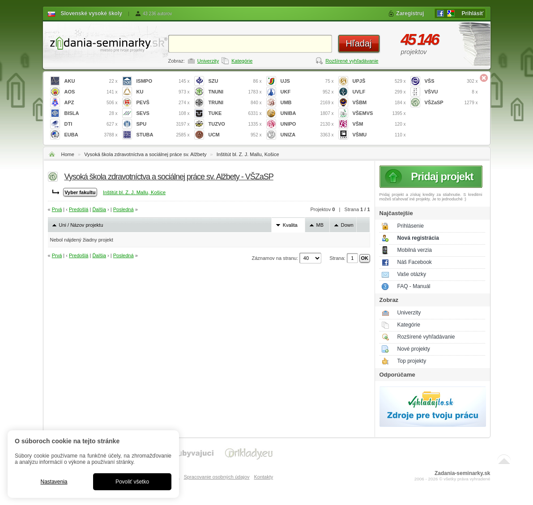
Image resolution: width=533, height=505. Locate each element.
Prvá (57, 209)
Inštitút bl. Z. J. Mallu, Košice (248, 154)
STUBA (163, 135)
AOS (91, 92)
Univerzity (208, 61)
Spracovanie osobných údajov (217, 477)
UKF (307, 92)
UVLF (379, 92)
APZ (91, 103)
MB (320, 225)
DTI (91, 124)
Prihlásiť (472, 13)
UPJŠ (379, 81)
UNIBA (307, 113)
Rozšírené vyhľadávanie (351, 61)
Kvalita (290, 225)
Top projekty (411, 361)
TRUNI (235, 103)
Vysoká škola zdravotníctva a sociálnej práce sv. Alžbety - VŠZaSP (168, 176)
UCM (235, 135)
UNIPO (307, 124)
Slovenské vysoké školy (91, 13)
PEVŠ (163, 103)
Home (67, 154)
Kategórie (241, 61)
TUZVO (235, 124)
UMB (307, 103)
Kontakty (263, 477)
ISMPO (163, 81)
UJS (307, 81)
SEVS (163, 113)
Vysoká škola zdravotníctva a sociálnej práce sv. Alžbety (145, 154)
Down (347, 225)
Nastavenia (53, 482)
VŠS (451, 81)
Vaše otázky (411, 274)
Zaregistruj (410, 13)
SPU (163, 124)
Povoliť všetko (132, 482)
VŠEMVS (379, 113)
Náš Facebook (414, 262)
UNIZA (307, 135)
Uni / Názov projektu (81, 225)
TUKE (235, 113)
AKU (91, 81)
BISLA (91, 113)
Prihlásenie (410, 226)
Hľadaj (358, 43)
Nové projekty (413, 349)
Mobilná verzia (414, 250)
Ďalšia (99, 209)
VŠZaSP (451, 103)
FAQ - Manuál (414, 286)
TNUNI (235, 92)
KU (163, 92)
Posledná (123, 209)
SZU (235, 81)
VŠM (379, 124)
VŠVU (451, 92)
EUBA (91, 135)
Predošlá (78, 209)
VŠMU (379, 135)
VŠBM (379, 103)
